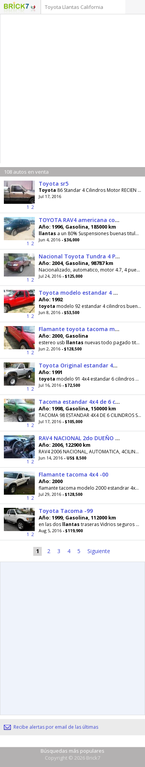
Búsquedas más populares (72, 750)
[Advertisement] (72, 90)
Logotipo (16, 8)
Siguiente (98, 551)
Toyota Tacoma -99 (66, 510)
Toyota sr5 (53, 183)
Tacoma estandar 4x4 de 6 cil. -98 (84, 401)
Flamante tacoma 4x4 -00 (73, 474)
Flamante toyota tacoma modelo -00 (89, 329)
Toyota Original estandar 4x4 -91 (84, 365)
